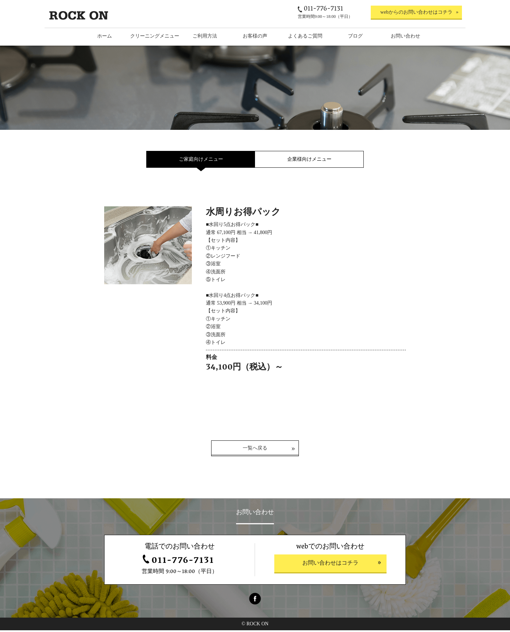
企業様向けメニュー (309, 159)
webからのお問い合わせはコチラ (416, 12)
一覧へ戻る (255, 449)
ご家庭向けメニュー (201, 159)
